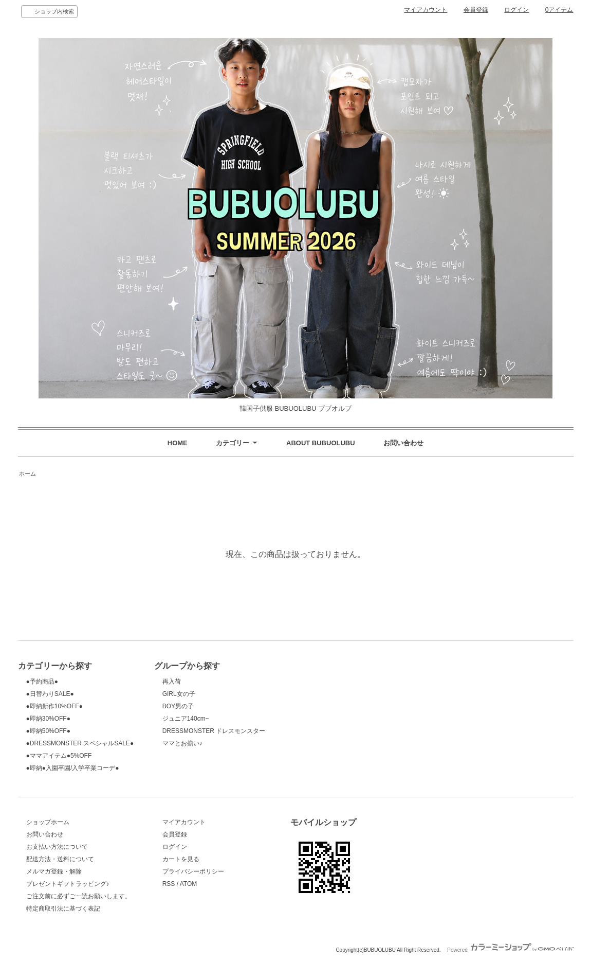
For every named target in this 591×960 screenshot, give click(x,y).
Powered (510, 950)
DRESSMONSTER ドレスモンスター (214, 731)
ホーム (27, 473)
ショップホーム (47, 822)
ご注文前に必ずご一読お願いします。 (78, 896)
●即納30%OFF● (48, 718)
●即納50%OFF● (48, 731)
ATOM (188, 883)
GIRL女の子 (178, 693)
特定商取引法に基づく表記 (63, 908)
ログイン (516, 9)
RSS (168, 883)
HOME (178, 443)
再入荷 (171, 681)
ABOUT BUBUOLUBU (320, 443)
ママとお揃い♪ (182, 743)
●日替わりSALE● (50, 693)
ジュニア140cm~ (185, 718)
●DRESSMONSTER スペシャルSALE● (80, 743)
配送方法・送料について (60, 859)
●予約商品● (42, 681)
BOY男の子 (178, 706)
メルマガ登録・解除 (54, 871)
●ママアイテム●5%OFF (59, 755)
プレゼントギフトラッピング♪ (67, 883)
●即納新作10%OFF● (54, 706)
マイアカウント (425, 9)
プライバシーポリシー (193, 871)
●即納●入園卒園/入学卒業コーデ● (72, 768)
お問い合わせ (403, 443)
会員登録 (476, 9)
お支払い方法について (57, 846)
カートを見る (180, 859)
